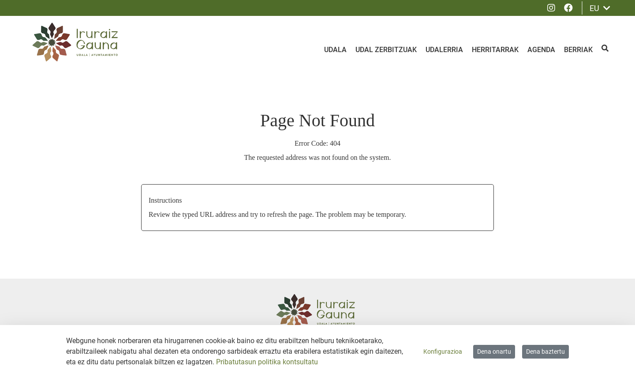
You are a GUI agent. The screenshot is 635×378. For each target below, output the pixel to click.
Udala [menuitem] (335, 49)
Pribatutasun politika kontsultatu (267, 362)
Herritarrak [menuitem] (495, 49)
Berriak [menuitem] (578, 49)
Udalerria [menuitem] (444, 49)
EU (600, 8)
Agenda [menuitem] (541, 49)
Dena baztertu (545, 351)
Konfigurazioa (442, 351)
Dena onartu (494, 351)
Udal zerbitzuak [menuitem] (386, 49)
